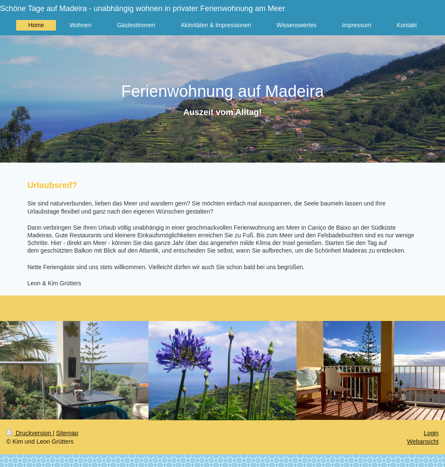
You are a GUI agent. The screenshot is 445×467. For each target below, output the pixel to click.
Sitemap (67, 433)
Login (431, 433)
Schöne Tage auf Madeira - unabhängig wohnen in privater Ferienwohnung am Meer (142, 8)
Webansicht (423, 441)
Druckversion (29, 433)
